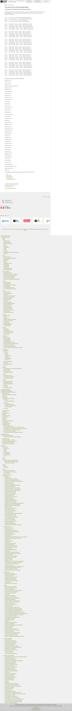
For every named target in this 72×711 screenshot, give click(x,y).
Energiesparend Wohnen (10, 644)
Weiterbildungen (6, 424)
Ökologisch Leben (12, 1)
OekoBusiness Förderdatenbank (11, 683)
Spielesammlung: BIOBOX (10, 599)
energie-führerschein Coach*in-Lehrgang (12, 429)
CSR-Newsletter (6, 410)
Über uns (46, 1)
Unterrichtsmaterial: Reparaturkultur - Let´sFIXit (14, 612)
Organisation (5, 446)
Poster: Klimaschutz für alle (10, 515)
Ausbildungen (6, 571)
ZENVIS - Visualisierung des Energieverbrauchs (14, 636)
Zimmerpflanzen (7, 325)
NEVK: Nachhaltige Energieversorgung (12, 553)
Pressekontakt (7, 473)
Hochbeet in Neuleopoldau (10, 543)
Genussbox (7, 672)
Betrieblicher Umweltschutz (38, 1)
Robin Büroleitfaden (9, 688)
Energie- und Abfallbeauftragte (11, 670)
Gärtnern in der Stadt (8, 320)
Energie (4, 281)
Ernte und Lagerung (8, 293)
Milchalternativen (7, 305)
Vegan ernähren (7, 311)
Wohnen (4, 379)
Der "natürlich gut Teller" (10, 668)
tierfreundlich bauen (8, 363)
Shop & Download (20, 1)
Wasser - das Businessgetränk (11, 702)
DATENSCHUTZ (25, 229)
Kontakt (25, 230)
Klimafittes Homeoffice (8, 383)
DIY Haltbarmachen (8, 272)
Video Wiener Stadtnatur (10, 618)
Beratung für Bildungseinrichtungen (10, 441)
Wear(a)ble (7, 621)
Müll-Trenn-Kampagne (9, 675)
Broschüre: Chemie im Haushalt (11, 478)
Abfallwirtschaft (6, 393)
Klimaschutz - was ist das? (9, 344)
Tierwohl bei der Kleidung (9, 376)
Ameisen (7, 353)
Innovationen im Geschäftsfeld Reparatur (13, 647)
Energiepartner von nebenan (10, 579)
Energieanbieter (7, 286)
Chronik (4, 459)
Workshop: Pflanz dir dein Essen (11, 635)
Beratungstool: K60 (9, 533)
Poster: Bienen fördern (9, 509)
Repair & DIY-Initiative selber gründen (11, 252)
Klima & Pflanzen (7, 341)
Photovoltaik (6, 265)
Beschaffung (5, 397)
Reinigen (5, 385)
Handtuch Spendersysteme (10, 673)
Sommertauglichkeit (8, 268)
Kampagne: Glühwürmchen (10, 492)
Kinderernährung (7, 299)
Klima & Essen (7, 337)
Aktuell (4, 238)
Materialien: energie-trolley (10, 578)
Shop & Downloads (10, 4)
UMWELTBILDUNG (5, 434)
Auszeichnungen (7, 454)
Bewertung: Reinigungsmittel (11, 666)
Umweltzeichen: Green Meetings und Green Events (15, 693)
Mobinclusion (7, 550)
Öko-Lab (6, 680)
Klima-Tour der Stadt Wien (10, 595)
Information (6, 476)
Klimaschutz (5, 335)
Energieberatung (7, 283)
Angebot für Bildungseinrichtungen (10, 394)
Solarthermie (6, 267)
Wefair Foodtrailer (8, 627)
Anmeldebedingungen (10, 179)
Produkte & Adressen (29, 1)
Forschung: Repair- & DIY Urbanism (12, 645)
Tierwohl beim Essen (8, 375)
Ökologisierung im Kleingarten (11, 555)
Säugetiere (6, 362)
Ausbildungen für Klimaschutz (10, 346)
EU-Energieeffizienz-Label (9, 287)
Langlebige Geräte (8, 548)
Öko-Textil (6, 408)
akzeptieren (36, 707)
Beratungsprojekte (7, 526)
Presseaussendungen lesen (9, 470)
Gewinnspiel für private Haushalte (12, 461)
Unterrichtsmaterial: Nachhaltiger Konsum (13, 610)
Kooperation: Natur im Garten (11, 496)
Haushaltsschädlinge (8, 382)
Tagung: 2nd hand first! (9, 603)
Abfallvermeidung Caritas (10, 658)
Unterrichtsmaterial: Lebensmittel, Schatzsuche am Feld (16, 613)
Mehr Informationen (36, 709)
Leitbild (5, 449)
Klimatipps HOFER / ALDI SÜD (11, 545)
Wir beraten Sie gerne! (5, 235)
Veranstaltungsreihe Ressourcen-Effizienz (13, 700)
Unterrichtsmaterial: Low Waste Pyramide (13, 609)
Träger (5, 450)
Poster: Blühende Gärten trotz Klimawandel (13, 513)
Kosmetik (4, 327)
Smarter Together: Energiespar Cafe (12, 600)
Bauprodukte (6, 259)
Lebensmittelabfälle (8, 302)
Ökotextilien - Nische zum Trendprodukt (13, 686)
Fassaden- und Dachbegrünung (10, 319)
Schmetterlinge (8, 358)
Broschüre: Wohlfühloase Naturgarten (12, 485)
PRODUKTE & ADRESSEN (6, 390)
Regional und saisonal (8, 307)
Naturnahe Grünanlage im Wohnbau (12, 552)
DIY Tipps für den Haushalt (9, 277)
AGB (7, 173)
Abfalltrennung (7, 240)
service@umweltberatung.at (10, 188)
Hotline (5, 466)
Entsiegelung (6, 318)
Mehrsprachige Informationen (8, 443)
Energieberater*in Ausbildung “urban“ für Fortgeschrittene (15, 428)
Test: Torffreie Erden (9, 652)
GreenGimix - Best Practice (10, 405)
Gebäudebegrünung (8, 263)
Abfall (4, 239)
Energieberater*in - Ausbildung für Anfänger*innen (14, 427)
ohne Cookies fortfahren (36, 708)
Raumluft (4, 418)
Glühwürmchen (8, 355)
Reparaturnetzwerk (9, 558)
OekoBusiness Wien (7, 415)
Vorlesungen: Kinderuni (9, 619)
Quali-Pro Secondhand (9, 687)
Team (4, 457)
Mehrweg (6, 245)
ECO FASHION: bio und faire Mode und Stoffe (13, 368)
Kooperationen (7, 452)
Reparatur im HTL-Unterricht (11, 596)
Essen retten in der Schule (10, 592)
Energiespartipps (7, 282)
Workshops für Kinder (9, 631)
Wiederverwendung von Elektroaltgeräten (13, 701)
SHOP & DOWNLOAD (5, 389)
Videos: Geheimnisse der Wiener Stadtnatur (12, 436)
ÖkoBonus (7, 682)
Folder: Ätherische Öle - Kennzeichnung (13, 488)
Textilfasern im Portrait (8, 372)
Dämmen (5, 260)
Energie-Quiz (7, 539)
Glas (5, 244)
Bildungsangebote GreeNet (10, 586)
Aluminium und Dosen (8, 243)
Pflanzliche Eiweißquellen (9, 309)
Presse (47, 229)
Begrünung (5, 395)
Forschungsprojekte (8, 638)
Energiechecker (8, 535)
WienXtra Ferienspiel (9, 626)
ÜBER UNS (3, 445)
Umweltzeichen (6, 422)
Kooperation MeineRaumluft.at (11, 547)
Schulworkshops (6, 438)
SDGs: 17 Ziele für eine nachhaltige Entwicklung (13, 347)
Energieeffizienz (6, 413)
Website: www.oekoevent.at (10, 520)
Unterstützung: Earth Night (10, 557)
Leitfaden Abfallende (9, 497)
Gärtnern (4, 314)
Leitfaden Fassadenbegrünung (11, 500)
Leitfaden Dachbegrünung (10, 499)
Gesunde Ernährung (8, 298)
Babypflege (6, 328)
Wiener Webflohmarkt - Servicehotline (12, 569)
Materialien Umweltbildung (8, 435)
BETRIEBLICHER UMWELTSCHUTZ (8, 392)
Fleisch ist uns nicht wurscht (9, 295)
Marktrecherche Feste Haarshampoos (12, 504)
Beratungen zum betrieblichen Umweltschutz (14, 660)
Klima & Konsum (7, 338)
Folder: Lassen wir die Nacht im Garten (12, 490)
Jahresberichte (7, 453)
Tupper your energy (9, 564)
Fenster (5, 261)
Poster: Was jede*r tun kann (10, 514)
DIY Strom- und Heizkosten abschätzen (11, 279)
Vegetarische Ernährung (9, 312)
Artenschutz (6, 350)
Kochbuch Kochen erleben (10, 494)
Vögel (5, 365)
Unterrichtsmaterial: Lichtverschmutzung (13, 608)
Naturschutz (5, 349)
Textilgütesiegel (7, 369)
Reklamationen (9, 176)
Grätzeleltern (7, 582)
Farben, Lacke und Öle (8, 381)
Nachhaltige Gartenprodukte (11, 677)
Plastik (5, 249)
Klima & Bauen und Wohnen (9, 342)
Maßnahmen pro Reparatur (10, 648)
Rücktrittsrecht (9, 177)
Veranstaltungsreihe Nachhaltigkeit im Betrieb (13, 432)
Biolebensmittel (7, 291)
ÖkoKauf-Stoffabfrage (9, 400)
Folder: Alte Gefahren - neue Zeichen (12, 487)
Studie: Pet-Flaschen (9, 651)
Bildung (5, 585)
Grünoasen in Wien (9, 540)
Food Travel (7, 594)
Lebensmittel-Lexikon (8, 304)
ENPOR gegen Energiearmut (11, 643)
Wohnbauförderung (8, 269)
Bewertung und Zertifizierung (8, 398)
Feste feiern (6, 294)
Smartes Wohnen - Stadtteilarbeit (12, 563)
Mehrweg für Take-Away (10, 674)
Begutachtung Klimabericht (10, 640)
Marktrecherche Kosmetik (10, 501)
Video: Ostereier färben (9, 518)
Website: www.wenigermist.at (11, 622)
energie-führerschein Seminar (10, 430)
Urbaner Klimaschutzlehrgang (11, 583)
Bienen (6, 354)
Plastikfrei (6, 251)
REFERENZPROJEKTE (7, 474)
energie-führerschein (9, 575)
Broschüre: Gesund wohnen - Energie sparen (14, 481)
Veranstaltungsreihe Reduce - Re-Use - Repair (14, 566)
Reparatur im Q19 (8, 559)
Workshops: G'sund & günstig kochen (12, 632)
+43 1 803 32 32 (8, 186)
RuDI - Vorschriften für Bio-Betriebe (12, 684)
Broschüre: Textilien (9, 482)
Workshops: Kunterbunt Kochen (11, 633)
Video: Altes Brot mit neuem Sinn (11, 517)
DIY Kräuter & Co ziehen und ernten (11, 274)
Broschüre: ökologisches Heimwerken (12, 480)
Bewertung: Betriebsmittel (10, 663)
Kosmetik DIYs (7, 330)
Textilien (4, 367)
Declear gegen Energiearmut (11, 642)
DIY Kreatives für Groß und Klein (10, 275)
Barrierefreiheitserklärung (34, 229)
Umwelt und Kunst (8, 605)
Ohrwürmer (7, 359)
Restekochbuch (8, 689)
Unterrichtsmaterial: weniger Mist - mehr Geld (14, 614)
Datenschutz (9, 175)
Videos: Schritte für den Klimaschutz (11, 343)
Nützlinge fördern (7, 323)
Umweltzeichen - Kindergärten (11, 696)
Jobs (44, 229)
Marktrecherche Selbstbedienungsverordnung (14, 503)
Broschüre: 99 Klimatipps (10, 486)
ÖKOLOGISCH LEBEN (5, 237)
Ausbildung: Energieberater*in (11, 574)
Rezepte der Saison (8, 308)
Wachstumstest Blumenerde (11, 653)
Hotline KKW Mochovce (10, 544)
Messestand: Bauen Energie (10, 508)
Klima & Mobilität (7, 339)
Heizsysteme (6, 264)
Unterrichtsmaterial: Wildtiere (11, 615)
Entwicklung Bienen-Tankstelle (11, 591)
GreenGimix (6, 402)
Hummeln (7, 356)
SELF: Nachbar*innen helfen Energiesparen (13, 562)
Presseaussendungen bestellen (10, 471)
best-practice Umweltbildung (8, 442)
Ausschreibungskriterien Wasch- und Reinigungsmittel (16, 656)
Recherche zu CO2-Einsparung (11, 649)
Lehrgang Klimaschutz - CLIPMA (11, 580)
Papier (5, 248)
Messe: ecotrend (8, 506)
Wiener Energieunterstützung (11, 568)
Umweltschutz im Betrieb (9, 655)
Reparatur (6, 253)
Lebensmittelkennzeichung (9, 303)
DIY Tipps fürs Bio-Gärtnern (9, 276)
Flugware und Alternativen (9, 296)
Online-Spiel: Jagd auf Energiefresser (12, 598)
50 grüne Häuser (8, 639)
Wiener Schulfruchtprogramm (11, 628)
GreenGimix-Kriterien (9, 404)
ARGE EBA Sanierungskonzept (11, 530)
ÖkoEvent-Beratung (9, 554)
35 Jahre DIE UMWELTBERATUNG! (11, 460)
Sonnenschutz (7, 334)
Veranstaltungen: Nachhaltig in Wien (12, 617)
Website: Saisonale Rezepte (10, 523)
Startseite (15, 229)
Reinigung (5, 419)
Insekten (5, 351)
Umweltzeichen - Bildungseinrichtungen (13, 692)
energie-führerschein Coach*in (11, 577)
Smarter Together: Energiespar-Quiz (12, 601)
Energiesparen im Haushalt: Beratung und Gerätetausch (16, 536)
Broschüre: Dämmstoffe (10, 483)
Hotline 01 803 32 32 (9, 527)
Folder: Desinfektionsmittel (10, 491)
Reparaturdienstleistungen (8, 420)
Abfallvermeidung (7, 242)
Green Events (5, 416)
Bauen (4, 255)
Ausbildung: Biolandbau (9, 573)
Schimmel (6, 386)
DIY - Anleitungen (6, 271)
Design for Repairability (9, 589)
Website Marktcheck (9, 522)
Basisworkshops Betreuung (10, 659)
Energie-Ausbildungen (8, 425)
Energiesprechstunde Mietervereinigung (13, 538)
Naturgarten (6, 321)
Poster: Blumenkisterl (9, 511)
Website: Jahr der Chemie (10, 519)
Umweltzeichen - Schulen (10, 694)
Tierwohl (4, 374)
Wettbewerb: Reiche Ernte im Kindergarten (13, 624)
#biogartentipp (7, 315)
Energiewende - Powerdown (10, 669)
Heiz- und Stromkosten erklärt (10, 288)
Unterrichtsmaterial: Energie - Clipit (12, 606)
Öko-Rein (6, 399)
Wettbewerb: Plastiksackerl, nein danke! (13, 524)
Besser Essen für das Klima (10, 661)
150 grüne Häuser (8, 529)
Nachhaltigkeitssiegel (9, 678)
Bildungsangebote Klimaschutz (11, 587)
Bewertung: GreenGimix (10, 665)
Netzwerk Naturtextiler (9, 679)
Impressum (20, 229)
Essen (4, 290)
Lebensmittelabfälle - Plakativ (11, 549)
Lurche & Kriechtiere (8, 361)
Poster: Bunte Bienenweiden (11, 510)
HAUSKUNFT (7, 541)
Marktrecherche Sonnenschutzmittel (12, 505)
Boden (5, 316)
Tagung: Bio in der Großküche (11, 604)
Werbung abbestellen (8, 387)
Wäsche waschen (7, 370)
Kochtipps (6, 300)
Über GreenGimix (8, 406)
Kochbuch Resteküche (9, 495)
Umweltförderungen (7, 423)
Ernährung (5, 411)
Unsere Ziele (6, 448)
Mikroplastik (6, 247)
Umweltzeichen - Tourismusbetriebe (12, 697)
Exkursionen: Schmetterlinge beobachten (13, 590)
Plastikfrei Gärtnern (8, 324)
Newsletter (6, 467)
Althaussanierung (7, 256)
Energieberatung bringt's (10, 534)
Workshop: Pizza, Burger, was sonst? (12, 629)
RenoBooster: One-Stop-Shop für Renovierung (14, 561)
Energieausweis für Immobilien (10, 284)
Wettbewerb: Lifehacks (9, 623)
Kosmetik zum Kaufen (8, 332)
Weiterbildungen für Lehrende (9, 439)
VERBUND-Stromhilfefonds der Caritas (13, 567)
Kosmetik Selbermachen (9, 331)
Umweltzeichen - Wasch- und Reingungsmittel (14, 698)
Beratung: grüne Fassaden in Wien (12, 531)
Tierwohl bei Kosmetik (8, 378)
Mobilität (4, 414)
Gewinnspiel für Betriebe (10, 462)
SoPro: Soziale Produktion (10, 691)
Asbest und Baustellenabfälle (9, 258)
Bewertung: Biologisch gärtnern (11, 664)
